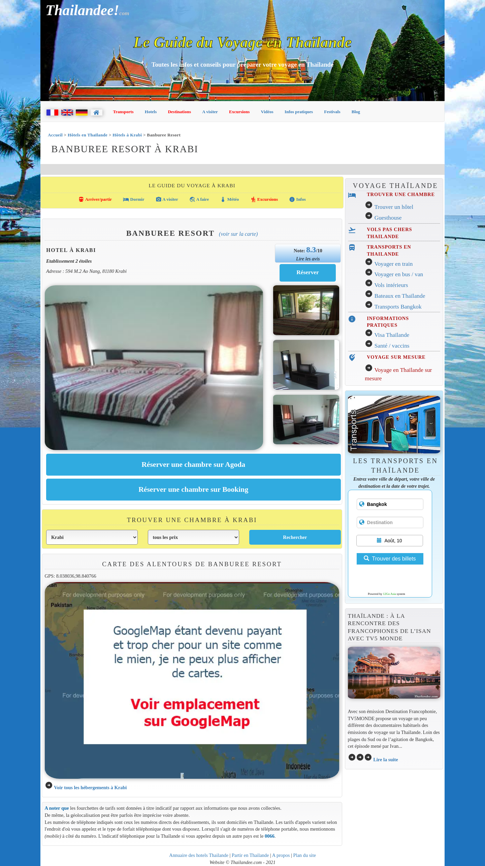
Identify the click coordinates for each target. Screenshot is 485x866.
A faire (199, 199)
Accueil (55, 134)
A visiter (210, 111)
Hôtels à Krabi (127, 134)
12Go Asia (389, 594)
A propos (281, 855)
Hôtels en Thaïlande (87, 134)
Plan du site (304, 855)
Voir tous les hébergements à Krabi (90, 787)
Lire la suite (385, 759)
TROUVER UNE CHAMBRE (401, 194)
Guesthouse (388, 218)
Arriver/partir (95, 199)
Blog (356, 111)
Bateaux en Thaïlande (400, 296)
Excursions (239, 111)
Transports (123, 111)
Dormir (133, 199)
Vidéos (267, 111)
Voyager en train (393, 264)
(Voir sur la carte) (238, 234)
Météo (229, 199)
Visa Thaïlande (391, 335)
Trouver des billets (390, 559)
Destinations (179, 111)
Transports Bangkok (397, 306)
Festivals (332, 111)
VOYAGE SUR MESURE (396, 357)
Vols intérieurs (391, 285)
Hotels (151, 111)
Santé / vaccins (392, 346)
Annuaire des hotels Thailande (198, 855)
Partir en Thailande (250, 855)
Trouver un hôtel (393, 207)
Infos (297, 199)
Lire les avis (308, 258)
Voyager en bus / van (398, 274)
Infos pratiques (299, 111)
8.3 (311, 249)
